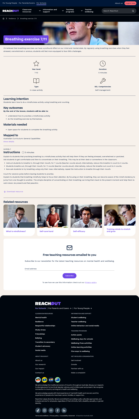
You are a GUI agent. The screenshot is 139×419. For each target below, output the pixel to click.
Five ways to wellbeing (80, 351)
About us (119, 3)
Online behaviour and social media (85, 326)
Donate (74, 364)
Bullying (38, 338)
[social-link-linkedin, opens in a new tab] (64, 410)
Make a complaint (78, 373)
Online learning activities (81, 347)
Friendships (40, 334)
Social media (40, 350)
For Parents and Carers (60, 308)
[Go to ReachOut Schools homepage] (11, 11)
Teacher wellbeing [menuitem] (89, 10)
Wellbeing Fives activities (81, 343)
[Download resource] (13, 191)
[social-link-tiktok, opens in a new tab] (38, 410)
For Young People (83, 308)
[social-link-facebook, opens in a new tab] (57, 410)
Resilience (12, 18)
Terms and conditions (41, 416)
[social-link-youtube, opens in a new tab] (51, 410)
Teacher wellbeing (78, 322)
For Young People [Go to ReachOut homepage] (10, 3)
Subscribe (69, 276)
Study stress (40, 330)
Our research (40, 364)
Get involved (76, 360)
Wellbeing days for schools (82, 339)
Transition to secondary (45, 342)
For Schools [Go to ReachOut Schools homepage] (41, 3)
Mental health (41, 318)
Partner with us (77, 369)
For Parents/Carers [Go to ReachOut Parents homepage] (27, 3)
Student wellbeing (78, 318)
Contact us (39, 373)
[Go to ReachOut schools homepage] (48, 303)
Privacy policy (90, 282)
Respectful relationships (45, 326)
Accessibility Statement (67, 416)
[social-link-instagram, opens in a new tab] (44, 410)
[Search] (133, 10)
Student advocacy (42, 346)
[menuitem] (31, 10)
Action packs (76, 335)
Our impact (39, 369)
